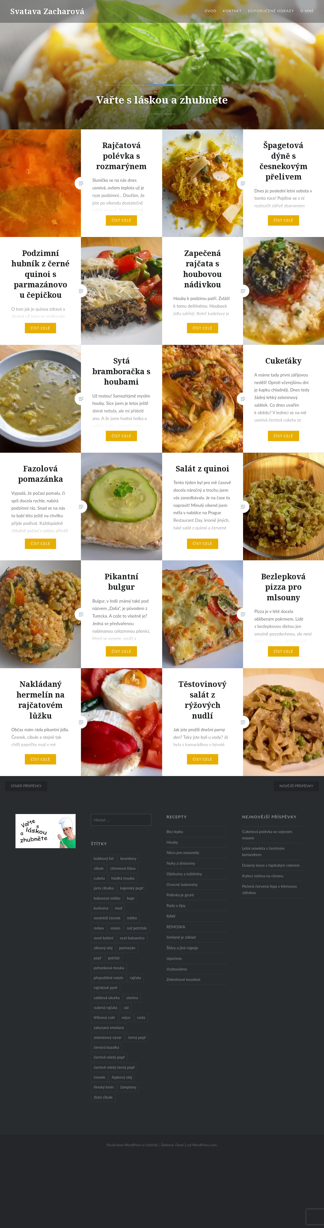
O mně (307, 11)
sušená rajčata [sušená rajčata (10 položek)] (105, 1007)
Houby (172, 842)
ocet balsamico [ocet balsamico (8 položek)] (132, 938)
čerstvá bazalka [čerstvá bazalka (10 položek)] (106, 1047)
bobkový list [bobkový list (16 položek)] (104, 858)
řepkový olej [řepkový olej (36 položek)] (122, 1077)
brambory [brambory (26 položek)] (128, 858)
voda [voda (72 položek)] (141, 1017)
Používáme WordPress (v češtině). (133, 1145)
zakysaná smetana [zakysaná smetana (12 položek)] (109, 1027)
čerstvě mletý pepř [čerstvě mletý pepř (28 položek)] (109, 1057)
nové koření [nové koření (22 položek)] (103, 938)
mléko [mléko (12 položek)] (132, 918)
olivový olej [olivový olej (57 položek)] (103, 947)
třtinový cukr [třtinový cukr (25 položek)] (104, 1017)
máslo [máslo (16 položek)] (115, 928)
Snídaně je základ (181, 937)
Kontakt (232, 11)
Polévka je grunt (180, 895)
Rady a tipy (175, 905)
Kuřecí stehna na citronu (262, 876)
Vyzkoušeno (176, 969)
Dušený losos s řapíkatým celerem (271, 865)
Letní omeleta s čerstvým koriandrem (263, 851)
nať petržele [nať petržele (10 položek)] (137, 928)
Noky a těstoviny (180, 863)
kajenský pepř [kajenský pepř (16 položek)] (131, 888)
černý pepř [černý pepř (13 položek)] (137, 1037)
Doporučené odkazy (271, 11)
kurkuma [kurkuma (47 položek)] (101, 908)
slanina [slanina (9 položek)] (132, 997)
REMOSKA (175, 926)
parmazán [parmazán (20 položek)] (127, 947)
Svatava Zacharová (47, 11)
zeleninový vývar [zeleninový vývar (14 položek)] (107, 1037)
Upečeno (174, 958)
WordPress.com (204, 1145)
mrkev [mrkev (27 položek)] (99, 928)
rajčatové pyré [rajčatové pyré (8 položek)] (105, 987)
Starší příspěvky (26, 786)
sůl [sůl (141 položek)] (126, 1007)
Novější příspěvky (296, 786)
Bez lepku (174, 831)
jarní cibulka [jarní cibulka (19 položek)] (103, 888)
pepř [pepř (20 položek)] (97, 958)
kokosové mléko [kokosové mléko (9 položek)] (107, 898)
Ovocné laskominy (182, 884)
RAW (170, 916)
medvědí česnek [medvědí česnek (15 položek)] (107, 918)
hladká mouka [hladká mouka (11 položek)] (122, 878)
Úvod (210, 11)
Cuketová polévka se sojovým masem (267, 834)
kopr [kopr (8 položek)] (130, 898)
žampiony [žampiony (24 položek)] (128, 1087)
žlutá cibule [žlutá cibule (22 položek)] (103, 1097)
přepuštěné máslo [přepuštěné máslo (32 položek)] (108, 977)
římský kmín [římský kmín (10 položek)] (104, 1087)
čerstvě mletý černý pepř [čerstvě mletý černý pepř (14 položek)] (114, 1067)
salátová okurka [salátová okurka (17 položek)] (107, 997)
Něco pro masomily (182, 852)
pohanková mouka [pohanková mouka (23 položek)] (109, 967)
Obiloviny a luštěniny (184, 874)
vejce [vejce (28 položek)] (126, 1017)
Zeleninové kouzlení (183, 979)
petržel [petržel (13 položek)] (114, 958)
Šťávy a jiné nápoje (182, 947)
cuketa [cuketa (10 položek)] (99, 878)
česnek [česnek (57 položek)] (99, 1077)
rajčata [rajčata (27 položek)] (135, 977)
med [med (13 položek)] (118, 908)
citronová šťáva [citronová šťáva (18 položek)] (122, 868)
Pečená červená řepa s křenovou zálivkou (269, 889)
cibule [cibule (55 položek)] (99, 868)
